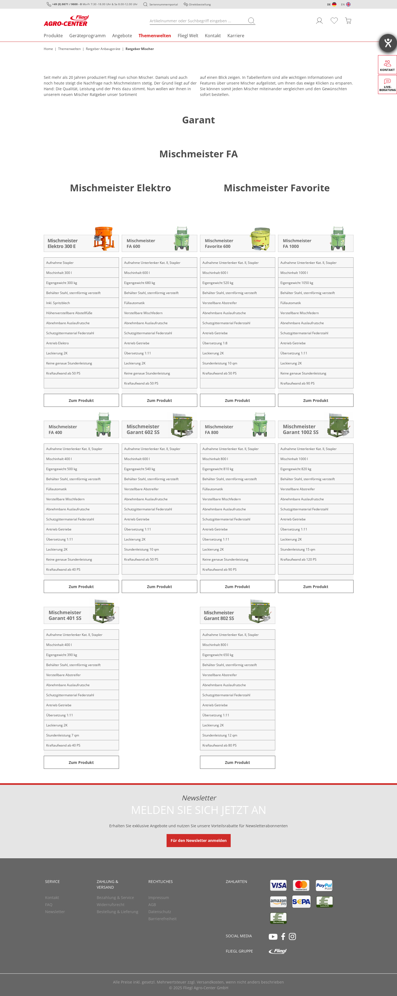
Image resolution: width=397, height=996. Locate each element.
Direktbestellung (200, 4)
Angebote (122, 36)
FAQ (48, 904)
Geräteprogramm (87, 36)
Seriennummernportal (163, 4)
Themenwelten (155, 36)
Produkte (53, 36)
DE (329, 4)
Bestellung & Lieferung (117, 911)
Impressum (158, 897)
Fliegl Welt (188, 36)
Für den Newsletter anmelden (199, 840)
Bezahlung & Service (115, 897)
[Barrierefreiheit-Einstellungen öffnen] (388, 43)
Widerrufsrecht (110, 904)
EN (343, 4)
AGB (152, 904)
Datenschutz (159, 911)
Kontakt (213, 36)
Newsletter (55, 911)
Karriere (235, 36)
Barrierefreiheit (162, 918)
